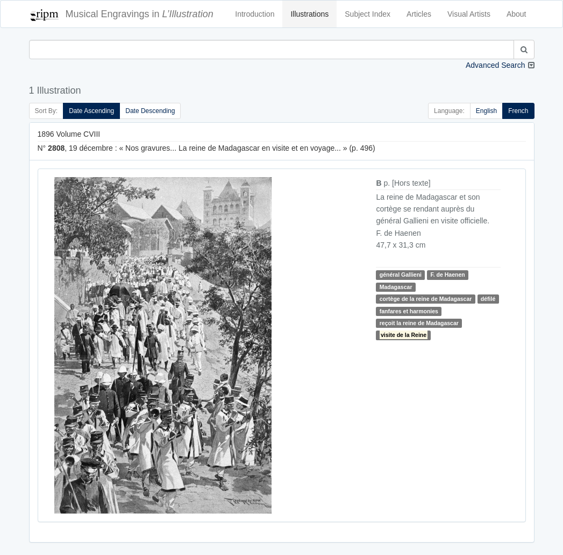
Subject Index (367, 14)
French (518, 111)
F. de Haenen (447, 274)
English (486, 111)
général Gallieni (401, 274)
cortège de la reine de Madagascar (426, 299)
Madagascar (396, 287)
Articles (419, 14)
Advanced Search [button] (495, 65)
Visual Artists (468, 14)
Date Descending (150, 111)
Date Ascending (91, 111)
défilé (488, 299)
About (516, 14)
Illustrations (309, 14)
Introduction (254, 14)
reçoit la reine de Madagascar (419, 323)
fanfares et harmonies (409, 311)
